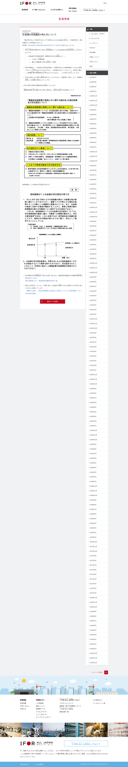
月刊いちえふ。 (94, 61)
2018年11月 (93, 491)
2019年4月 (93, 467)
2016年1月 (93, 648)
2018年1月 (93, 537)
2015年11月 (93, 658)
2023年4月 (93, 244)
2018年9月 (93, 500)
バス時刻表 (40, 703)
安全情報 (92, 52)
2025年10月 (93, 105)
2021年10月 (93, 328)
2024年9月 (93, 165)
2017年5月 (93, 574)
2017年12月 (93, 542)
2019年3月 (93, 472)
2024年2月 (93, 198)
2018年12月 (93, 486)
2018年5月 (93, 518)
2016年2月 (93, 644)
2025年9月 (93, 110)
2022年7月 (93, 286)
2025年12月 (93, 96)
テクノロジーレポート (43, 717)
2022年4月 (93, 300)
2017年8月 (93, 560)
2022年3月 (93, 305)
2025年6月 (93, 124)
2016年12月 (93, 597)
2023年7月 (93, 230)
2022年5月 (93, 295)
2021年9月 (93, 333)
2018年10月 (93, 495)
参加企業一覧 (64, 712)
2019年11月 (93, 435)
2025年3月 (93, 137)
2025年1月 (93, 147)
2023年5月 (93, 240)
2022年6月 (93, 291)
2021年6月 (93, 347)
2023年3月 (93, 249)
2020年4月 (93, 412)
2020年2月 (93, 421)
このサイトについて (66, 703)
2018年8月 (93, 504)
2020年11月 (93, 379)
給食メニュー (40, 706)
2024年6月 (93, 179)
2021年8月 (93, 337)
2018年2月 (93, 532)
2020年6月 (93, 402)
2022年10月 (93, 272)
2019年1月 (93, 481)
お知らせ (92, 47)
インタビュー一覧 (99, 703)
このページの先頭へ (99, 672)
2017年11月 (93, 546)
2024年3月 (93, 193)
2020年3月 (93, 416)
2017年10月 (93, 551)
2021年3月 (93, 360)
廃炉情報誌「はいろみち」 (72, 9)
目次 (105, 3)
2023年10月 (93, 216)
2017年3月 (93, 583)
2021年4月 (93, 356)
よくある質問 (38, 764)
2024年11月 (93, 156)
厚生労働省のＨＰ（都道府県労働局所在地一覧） (42, 281)
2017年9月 (93, 555)
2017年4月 (93, 579)
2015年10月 (93, 662)
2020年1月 (93, 425)
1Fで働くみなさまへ (39, 10)
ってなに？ (85, 743)
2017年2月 (93, 588)
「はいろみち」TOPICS (97, 34)
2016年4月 (93, 634)
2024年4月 (93, 189)
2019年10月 (93, 439)
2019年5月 (93, 463)
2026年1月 (93, 91)
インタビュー (94, 43)
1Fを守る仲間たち (57, 10)
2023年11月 (93, 212)
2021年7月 (93, 342)
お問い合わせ (24, 764)
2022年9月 (93, 277)
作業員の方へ (40, 700)
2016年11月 (93, 602)
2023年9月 (93, 221)
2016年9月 (93, 611)
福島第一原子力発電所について (70, 706)
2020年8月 (93, 393)
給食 (91, 66)
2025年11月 (93, 100)
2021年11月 (93, 323)
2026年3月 (93, 82)
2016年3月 (93, 639)
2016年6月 (93, 625)
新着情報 (25, 10)
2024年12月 (93, 151)
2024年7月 (93, 175)
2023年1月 (93, 258)
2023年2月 (93, 254)
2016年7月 (93, 621)
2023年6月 (93, 235)
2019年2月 (93, 477)
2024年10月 (93, 161)
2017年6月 (93, 569)
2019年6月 (93, 458)
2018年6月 (93, 514)
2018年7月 (93, 509)
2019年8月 (93, 449)
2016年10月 (93, 607)
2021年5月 (93, 351)
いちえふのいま (94, 38)
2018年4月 (93, 523)
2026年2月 (93, 86)
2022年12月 (93, 263)
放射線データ (40, 709)
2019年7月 (93, 453)
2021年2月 (93, 365)
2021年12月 (93, 319)
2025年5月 (93, 128)
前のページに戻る (52, 301)
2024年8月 (93, 170)
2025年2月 (93, 142)
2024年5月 (93, 184)
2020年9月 (93, 388)
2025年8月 (93, 114)
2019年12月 (93, 430)
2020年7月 (93, 398)
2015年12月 (93, 653)
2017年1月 (93, 593)
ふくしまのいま (41, 714)
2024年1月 (93, 203)
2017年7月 (93, 565)
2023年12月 (93, 207)
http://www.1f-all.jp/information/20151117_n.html (43, 45)
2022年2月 (93, 309)
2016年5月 (93, 630)
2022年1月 (93, 314)
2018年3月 (93, 528)
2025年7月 (93, 119)
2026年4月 (93, 77)
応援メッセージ (94, 57)
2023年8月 (93, 226)
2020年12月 (93, 374)
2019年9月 (93, 444)
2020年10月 (93, 384)
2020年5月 (93, 407)
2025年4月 (93, 133)
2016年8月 (93, 616)
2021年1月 (93, 370)
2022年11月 (93, 268)
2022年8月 (93, 281)
